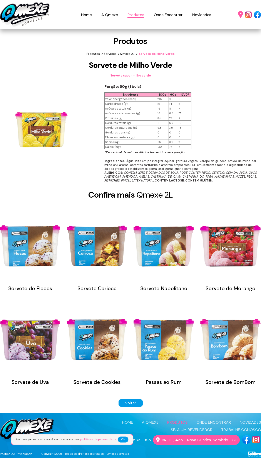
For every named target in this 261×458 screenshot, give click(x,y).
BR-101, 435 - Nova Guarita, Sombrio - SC (200, 440)
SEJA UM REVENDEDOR (191, 429)
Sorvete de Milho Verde (156, 54)
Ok (124, 439)
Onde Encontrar (168, 14)
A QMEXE (150, 422)
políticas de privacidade (98, 439)
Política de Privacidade (16, 454)
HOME (127, 422)
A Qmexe (109, 14)
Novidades (201, 14)
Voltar (130, 403)
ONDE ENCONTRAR (213, 422)
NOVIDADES (250, 422)
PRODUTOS (177, 422)
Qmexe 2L (127, 54)
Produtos (135, 14)
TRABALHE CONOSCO (241, 429)
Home (86, 14)
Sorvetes (110, 54)
